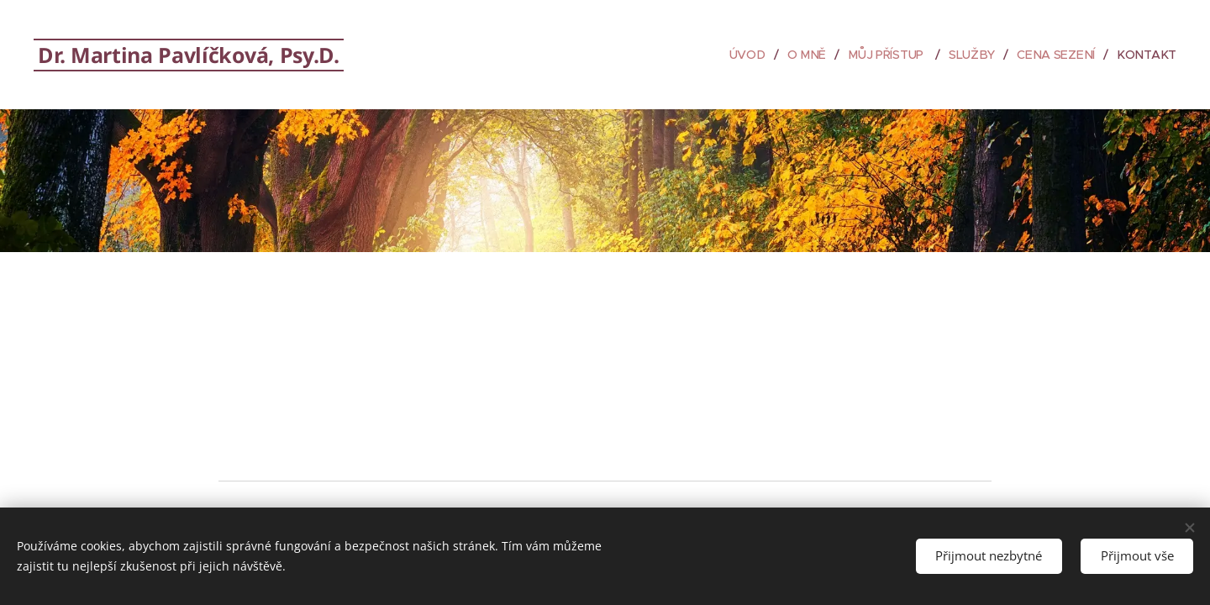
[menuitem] (754, 55)
